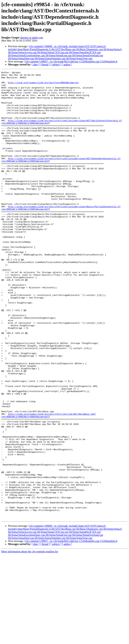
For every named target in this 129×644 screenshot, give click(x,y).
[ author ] (67, 64)
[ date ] (35, 64)
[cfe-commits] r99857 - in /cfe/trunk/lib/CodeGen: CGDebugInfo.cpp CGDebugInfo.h (71, 61)
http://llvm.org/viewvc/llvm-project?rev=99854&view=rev (43, 85)
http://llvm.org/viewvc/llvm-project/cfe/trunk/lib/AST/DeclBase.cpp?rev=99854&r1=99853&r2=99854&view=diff (48, 484)
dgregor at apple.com (31, 37)
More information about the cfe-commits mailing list (29, 641)
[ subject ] (56, 64)
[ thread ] (45, 64)
